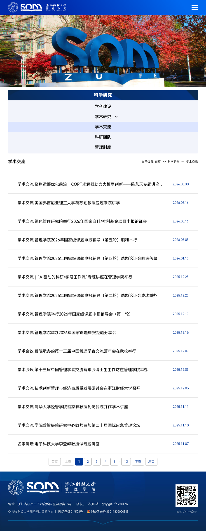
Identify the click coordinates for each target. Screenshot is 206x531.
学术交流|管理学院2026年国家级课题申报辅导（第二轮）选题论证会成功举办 (87, 296)
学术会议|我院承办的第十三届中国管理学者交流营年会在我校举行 (76, 351)
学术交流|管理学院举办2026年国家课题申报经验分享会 (66, 333)
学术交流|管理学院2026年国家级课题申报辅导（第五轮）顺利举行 (77, 240)
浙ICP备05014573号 (70, 511)
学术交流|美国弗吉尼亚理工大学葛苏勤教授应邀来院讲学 (68, 203)
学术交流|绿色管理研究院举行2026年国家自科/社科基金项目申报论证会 (82, 222)
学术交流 (192, 162)
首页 (158, 162)
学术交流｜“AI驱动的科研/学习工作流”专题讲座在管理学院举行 (74, 277)
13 (126, 462)
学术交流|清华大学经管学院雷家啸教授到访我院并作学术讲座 (72, 407)
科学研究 (173, 162)
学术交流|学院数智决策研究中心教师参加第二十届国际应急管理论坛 (78, 426)
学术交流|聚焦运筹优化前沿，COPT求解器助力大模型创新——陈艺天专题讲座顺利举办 (90, 185)
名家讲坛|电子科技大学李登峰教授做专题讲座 (58, 444)
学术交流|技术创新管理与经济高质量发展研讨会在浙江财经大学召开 (78, 388)
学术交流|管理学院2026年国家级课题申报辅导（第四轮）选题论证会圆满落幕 (87, 259)
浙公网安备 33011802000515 (110, 511)
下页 (138, 462)
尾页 (151, 462)
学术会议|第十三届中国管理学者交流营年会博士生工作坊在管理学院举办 (82, 370)
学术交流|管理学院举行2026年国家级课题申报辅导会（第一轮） (75, 314)
